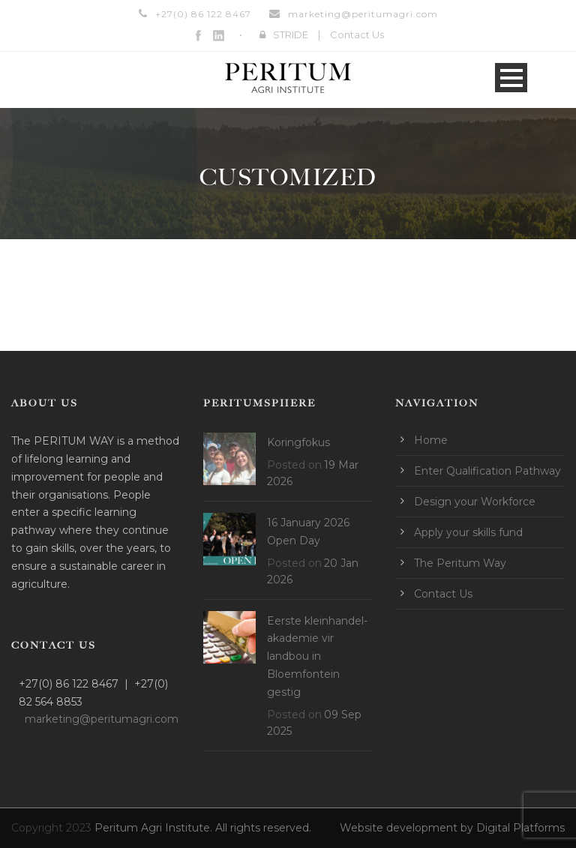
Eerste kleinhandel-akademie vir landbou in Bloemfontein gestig (317, 656)
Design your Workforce (475, 501)
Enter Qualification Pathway (487, 471)
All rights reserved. (263, 828)
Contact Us (357, 34)
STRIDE (290, 34)
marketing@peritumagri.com (363, 13)
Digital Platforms (520, 828)
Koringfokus (298, 442)
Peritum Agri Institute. (154, 828)
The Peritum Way (460, 563)
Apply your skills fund (468, 532)
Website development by (408, 828)
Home (431, 440)
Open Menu (511, 77)
